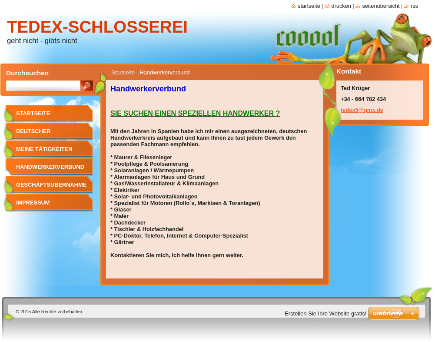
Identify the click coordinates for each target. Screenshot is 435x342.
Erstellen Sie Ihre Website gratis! (325, 313)
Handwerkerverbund (50, 167)
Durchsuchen (27, 73)
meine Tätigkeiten (44, 149)
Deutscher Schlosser (33, 134)
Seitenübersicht (380, 6)
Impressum (33, 202)
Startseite (123, 72)
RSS (414, 6)
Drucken (341, 6)
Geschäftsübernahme (51, 184)
